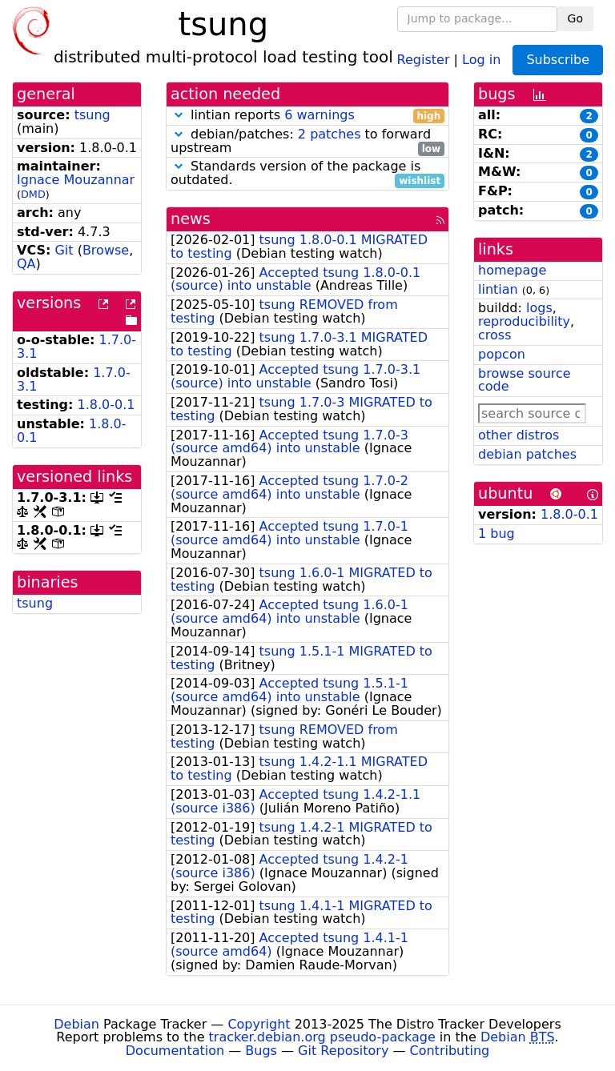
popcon (501, 354)
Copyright (258, 1024)
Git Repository (343, 1050)
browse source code (524, 380)
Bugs (261, 1050)
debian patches (527, 454)
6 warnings (319, 114)
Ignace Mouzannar (76, 179)
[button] (179, 114)
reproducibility (524, 321)
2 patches (329, 134)
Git (63, 250)
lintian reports (307, 115)
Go (575, 18)
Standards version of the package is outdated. (307, 173)
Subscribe (557, 59)
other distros (518, 435)
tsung (92, 114)
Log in (481, 58)
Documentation (175, 1050)
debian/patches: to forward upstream (307, 141)
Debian (76, 1024)
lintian (498, 289)
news (191, 219)
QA (26, 263)
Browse (105, 250)
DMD (33, 194)
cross (494, 335)
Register (423, 58)
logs (539, 307)
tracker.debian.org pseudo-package (322, 1037)
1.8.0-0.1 (106, 404)
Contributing (450, 1050)
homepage (512, 270)
